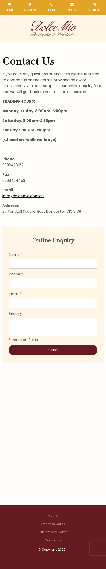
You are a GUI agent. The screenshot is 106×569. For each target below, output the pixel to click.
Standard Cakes (53, 524)
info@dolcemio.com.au (23, 196)
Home (53, 516)
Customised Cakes (53, 532)
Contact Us (53, 540)
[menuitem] (53, 515)
